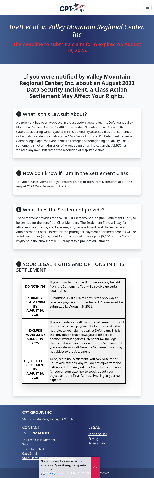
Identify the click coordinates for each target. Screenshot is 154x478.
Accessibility (97, 443)
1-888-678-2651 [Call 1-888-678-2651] (33, 449)
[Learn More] (48, 473)
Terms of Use (97, 434)
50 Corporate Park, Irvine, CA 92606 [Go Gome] (47, 419)
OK (95, 467)
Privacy (93, 439)
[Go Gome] (73, 7)
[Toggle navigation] (147, 7)
